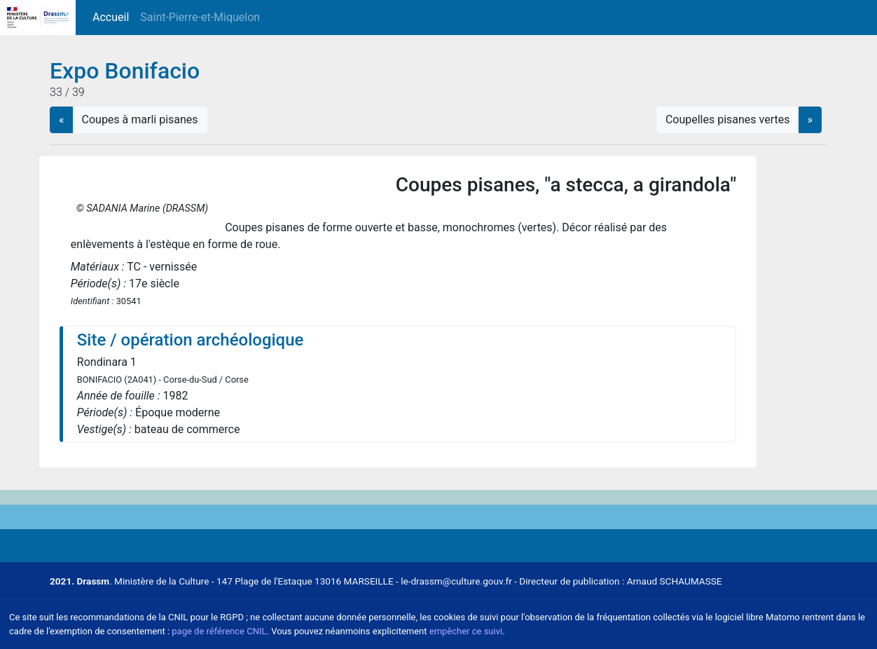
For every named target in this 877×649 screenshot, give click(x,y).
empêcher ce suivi (465, 631)
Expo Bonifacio (125, 70)
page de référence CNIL (219, 631)
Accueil (113, 16)
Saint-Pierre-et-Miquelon (200, 17)
